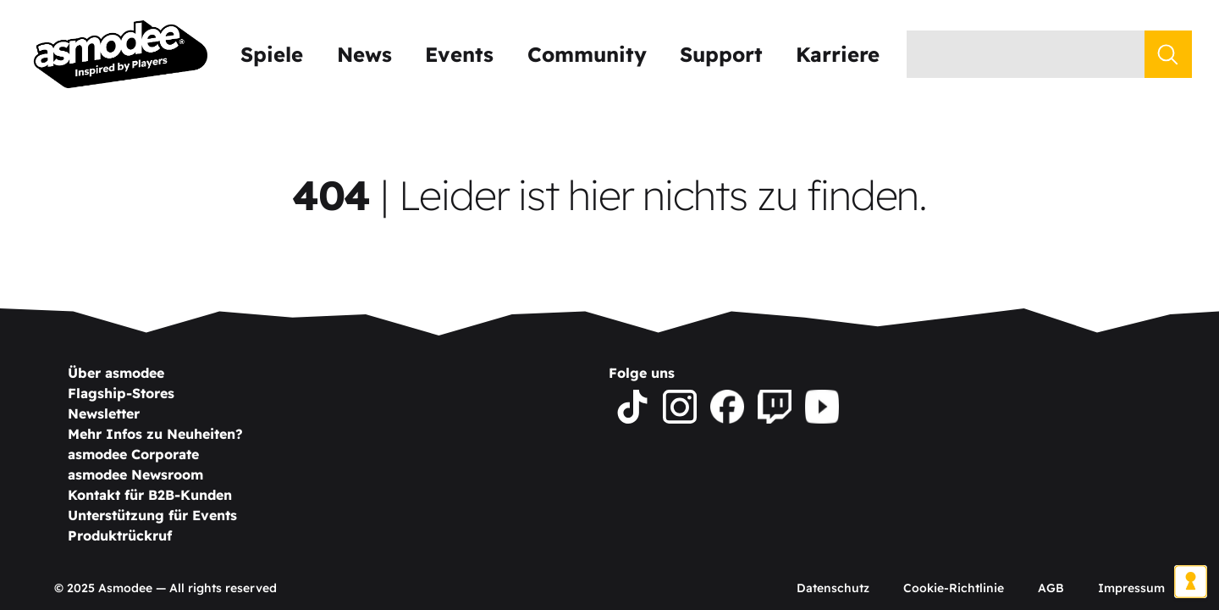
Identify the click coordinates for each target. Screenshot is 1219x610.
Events (459, 54)
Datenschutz (833, 588)
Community (587, 54)
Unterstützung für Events (152, 515)
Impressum (1131, 588)
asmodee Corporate (133, 454)
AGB (1051, 588)
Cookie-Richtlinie (953, 588)
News (364, 54)
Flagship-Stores (121, 393)
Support (721, 54)
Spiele (271, 54)
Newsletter (104, 413)
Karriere (838, 54)
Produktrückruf (120, 535)
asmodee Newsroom (135, 474)
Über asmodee (116, 372)
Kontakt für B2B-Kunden (150, 494)
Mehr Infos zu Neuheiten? (155, 433)
